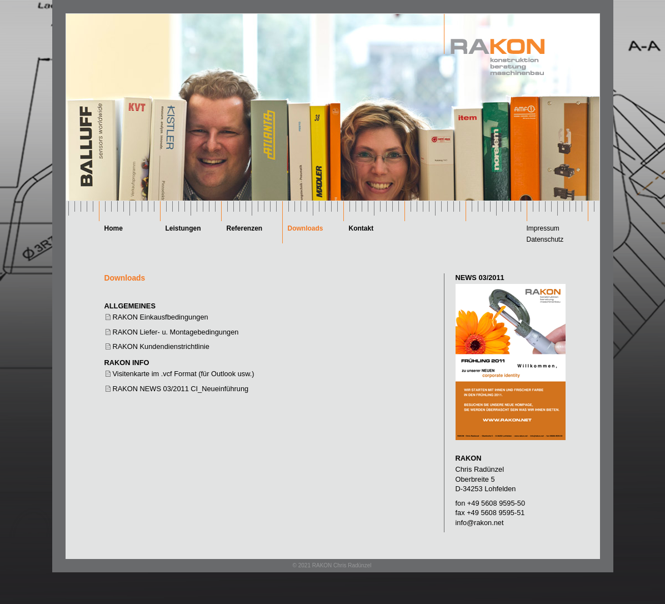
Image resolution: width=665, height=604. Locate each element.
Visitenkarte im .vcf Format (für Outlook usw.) (183, 374)
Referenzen (245, 228)
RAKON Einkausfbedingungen (160, 317)
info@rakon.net (480, 522)
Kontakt (361, 228)
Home (113, 228)
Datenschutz (545, 239)
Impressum (543, 228)
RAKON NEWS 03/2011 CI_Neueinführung (181, 389)
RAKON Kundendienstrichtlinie (161, 346)
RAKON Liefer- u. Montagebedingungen (176, 332)
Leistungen (183, 228)
